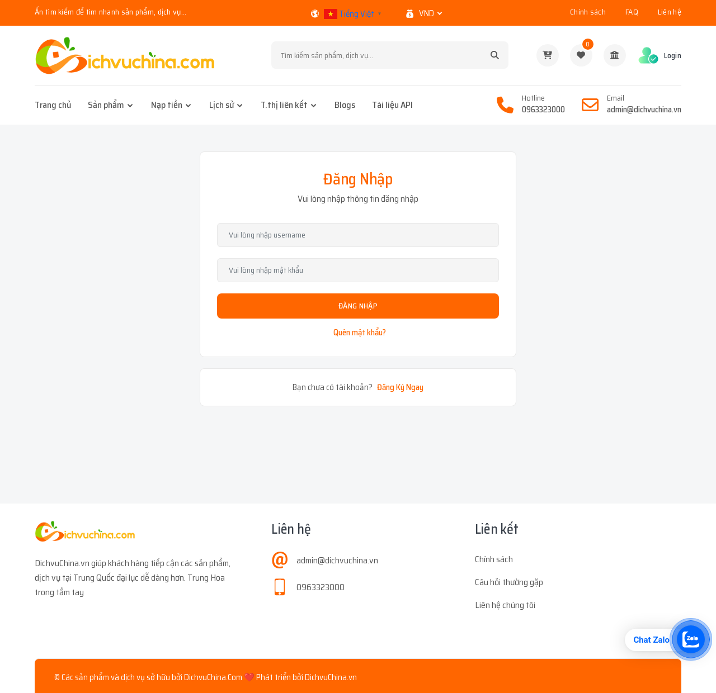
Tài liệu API (392, 105)
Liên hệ (669, 12)
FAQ (631, 12)
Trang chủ (53, 105)
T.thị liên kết (284, 105)
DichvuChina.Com (213, 677)
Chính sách (588, 12)
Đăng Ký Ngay (400, 387)
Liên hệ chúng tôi (505, 605)
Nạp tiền (166, 105)
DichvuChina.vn (331, 677)
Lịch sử (221, 105)
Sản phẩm (106, 105)
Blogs (345, 105)
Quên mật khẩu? (359, 332)
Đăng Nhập (358, 306)
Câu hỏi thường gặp (509, 582)
